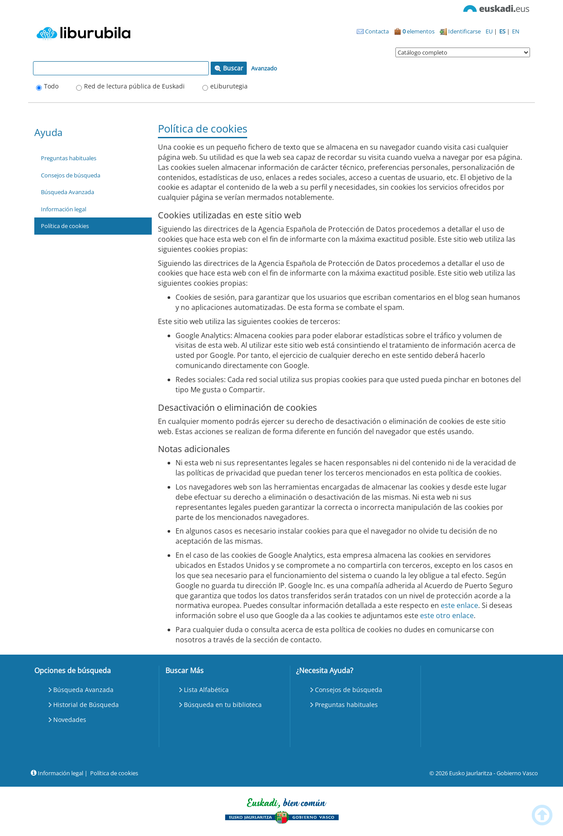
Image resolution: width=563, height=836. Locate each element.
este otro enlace (447, 615)
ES (503, 31)
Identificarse (460, 31)
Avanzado (264, 68)
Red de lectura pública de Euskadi (134, 86)
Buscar (228, 68)
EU (490, 31)
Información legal (63, 209)
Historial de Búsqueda (86, 704)
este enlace (459, 605)
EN (515, 31)
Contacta (373, 31)
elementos (414, 31)
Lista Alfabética (206, 689)
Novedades (69, 719)
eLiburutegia (229, 86)
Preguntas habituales (68, 158)
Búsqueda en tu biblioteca (223, 704)
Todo (51, 86)
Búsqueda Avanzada (67, 192)
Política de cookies (65, 226)
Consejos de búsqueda (70, 175)
